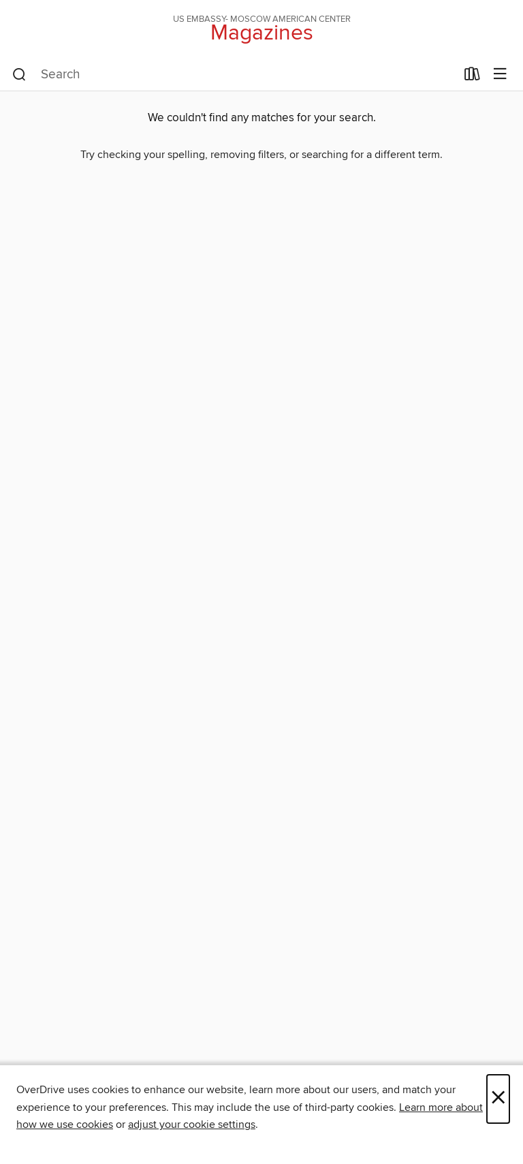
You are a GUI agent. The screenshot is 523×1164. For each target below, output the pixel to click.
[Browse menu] (500, 74)
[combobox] (234, 75)
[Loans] (472, 77)
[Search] (19, 75)
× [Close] (498, 1099)
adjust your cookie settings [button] (191, 1124)
